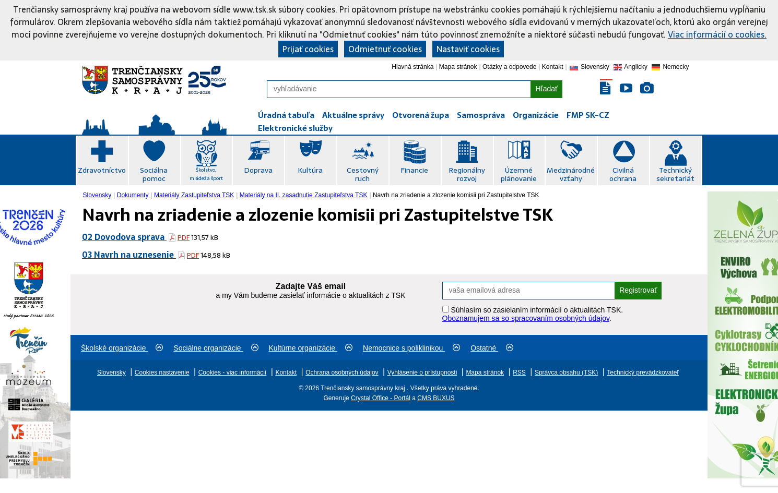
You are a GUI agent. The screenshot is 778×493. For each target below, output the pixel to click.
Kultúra (310, 170)
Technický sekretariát (675, 174)
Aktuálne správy (353, 115)
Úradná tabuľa (286, 115)
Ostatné (491, 348)
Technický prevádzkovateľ (643, 372)
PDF (184, 237)
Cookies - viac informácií (232, 372)
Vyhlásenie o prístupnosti (422, 372)
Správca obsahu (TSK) (566, 372)
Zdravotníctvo (102, 170)
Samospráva (481, 115)
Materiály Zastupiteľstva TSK (194, 195)
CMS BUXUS (435, 398)
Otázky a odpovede (509, 66)
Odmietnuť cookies (385, 49)
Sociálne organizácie (215, 348)
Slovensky (97, 195)
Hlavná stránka (412, 66)
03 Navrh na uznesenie (129, 254)
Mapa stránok (458, 66)
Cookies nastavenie (162, 372)
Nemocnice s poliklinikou (411, 348)
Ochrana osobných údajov (341, 372)
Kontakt (552, 66)
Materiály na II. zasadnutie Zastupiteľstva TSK (304, 195)
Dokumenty (133, 195)
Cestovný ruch (363, 174)
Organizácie (536, 115)
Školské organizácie (122, 348)
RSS (519, 372)
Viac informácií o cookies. (717, 34)
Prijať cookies (308, 49)
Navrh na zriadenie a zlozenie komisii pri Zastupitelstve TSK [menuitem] (456, 195)
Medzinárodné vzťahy (571, 174)
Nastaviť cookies (468, 49)
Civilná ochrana (622, 174)
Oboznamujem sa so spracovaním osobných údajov (525, 318)
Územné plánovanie (519, 174)
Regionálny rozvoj (467, 174)
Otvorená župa (420, 115)
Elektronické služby (295, 128)
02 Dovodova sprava (124, 237)
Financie (414, 170)
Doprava (258, 170)
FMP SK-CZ (588, 115)
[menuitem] (98, 195)
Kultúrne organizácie (311, 348)
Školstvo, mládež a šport (206, 174)
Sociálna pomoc (154, 174)
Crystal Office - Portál (380, 398)
